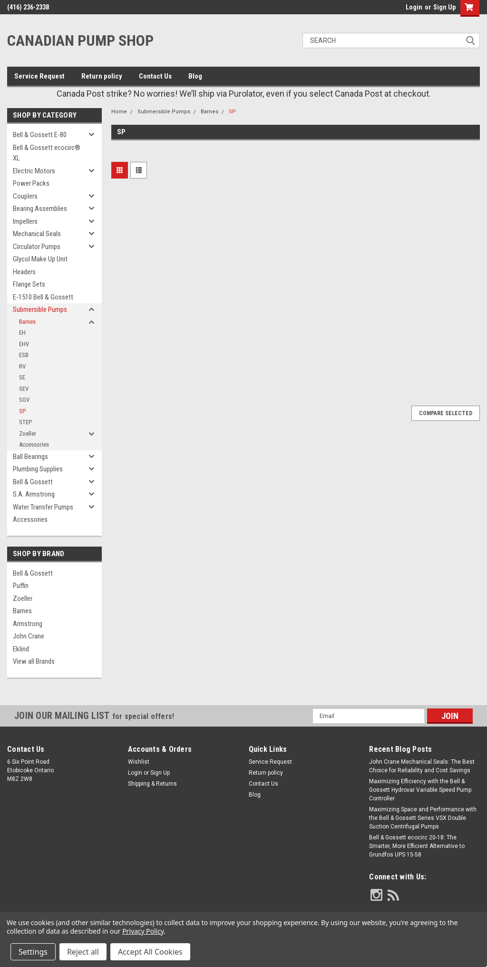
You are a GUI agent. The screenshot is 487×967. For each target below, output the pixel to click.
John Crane (28, 636)
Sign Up (444, 7)
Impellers (25, 221)
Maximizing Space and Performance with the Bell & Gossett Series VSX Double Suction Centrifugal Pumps (423, 818)
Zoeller (27, 433)
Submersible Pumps (40, 309)
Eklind (21, 649)
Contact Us (155, 76)
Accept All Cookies (150, 952)
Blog (195, 76)
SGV (24, 399)
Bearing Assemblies (40, 208)
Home (119, 112)
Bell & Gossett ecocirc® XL (46, 153)
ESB (24, 355)
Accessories (34, 444)
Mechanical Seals (37, 233)
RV (22, 366)
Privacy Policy (143, 931)
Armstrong (27, 623)
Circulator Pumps (36, 246)
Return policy (101, 76)
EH (22, 332)
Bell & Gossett (33, 482)
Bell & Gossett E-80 (40, 134)
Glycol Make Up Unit (40, 259)
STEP (25, 422)
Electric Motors (34, 171)
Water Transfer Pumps (43, 507)
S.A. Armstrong (34, 494)
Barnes (27, 321)
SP (22, 411)
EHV (24, 344)
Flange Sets (29, 284)
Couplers (25, 196)
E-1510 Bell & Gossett (43, 297)
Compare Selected (445, 413)
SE (22, 377)
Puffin (21, 585)
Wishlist (138, 761)
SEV (24, 388)
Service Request (39, 76)
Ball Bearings (30, 456)
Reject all (83, 952)
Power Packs (31, 183)
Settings (33, 952)
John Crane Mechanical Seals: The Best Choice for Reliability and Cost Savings (422, 766)
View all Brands (34, 661)
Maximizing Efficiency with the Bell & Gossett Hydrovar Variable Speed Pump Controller (420, 790)
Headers (24, 272)
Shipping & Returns (152, 783)
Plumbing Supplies (38, 469)
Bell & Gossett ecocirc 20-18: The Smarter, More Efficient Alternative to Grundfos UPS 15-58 (417, 846)
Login (414, 7)
